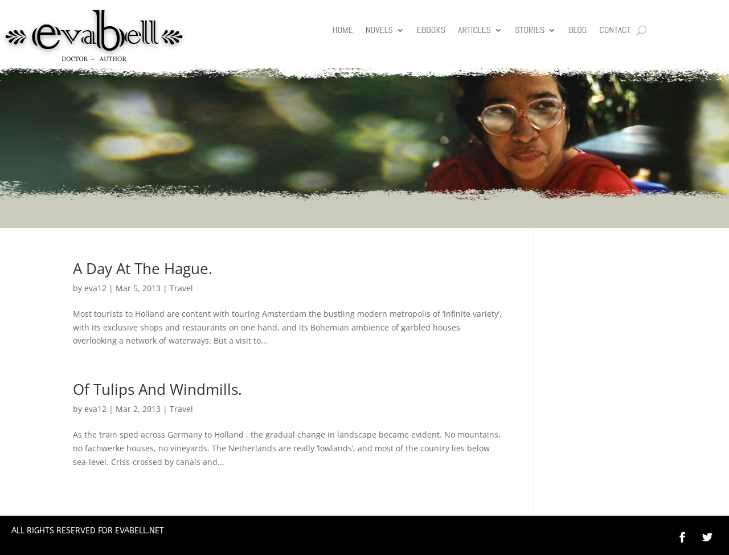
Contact (614, 31)
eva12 (95, 288)
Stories (529, 31)
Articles (474, 31)
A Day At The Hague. (142, 268)
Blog (577, 31)
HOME (343, 31)
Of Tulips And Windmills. (157, 389)
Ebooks (431, 31)
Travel (181, 288)
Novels (379, 31)
